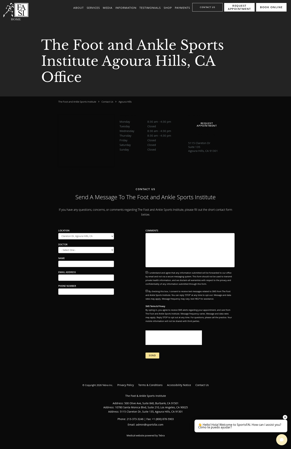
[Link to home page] (15, 11)
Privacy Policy (125, 385)
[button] (239, 7)
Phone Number (67, 286)
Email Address (67, 272)
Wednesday (152, 131)
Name (61, 258)
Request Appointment (207, 124)
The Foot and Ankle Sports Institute (77, 101)
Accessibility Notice (179, 385)
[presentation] (174, 337)
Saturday (152, 145)
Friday (152, 140)
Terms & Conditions (150, 385)
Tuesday (152, 126)
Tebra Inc (107, 385)
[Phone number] (206, 135)
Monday (152, 121)
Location (63, 230)
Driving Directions (69, 170)
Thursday (152, 135)
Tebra (161, 435)
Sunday (152, 149)
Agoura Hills (125, 101)
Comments (152, 230)
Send (152, 355)
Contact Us (107, 101)
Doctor (63, 244)
